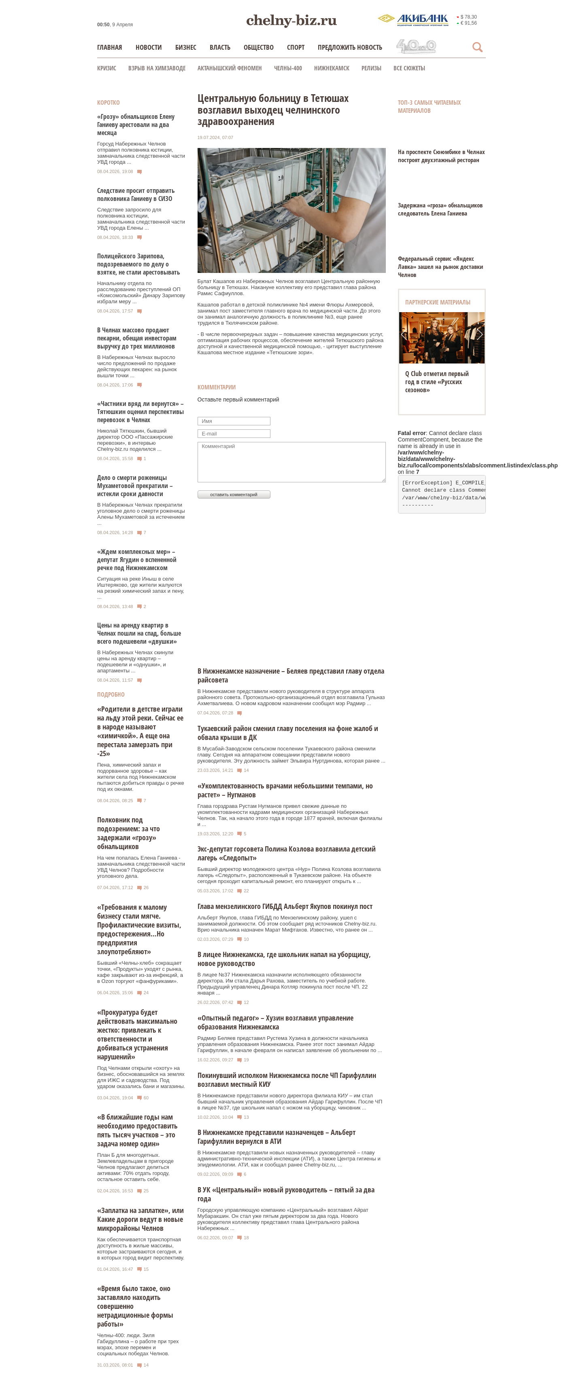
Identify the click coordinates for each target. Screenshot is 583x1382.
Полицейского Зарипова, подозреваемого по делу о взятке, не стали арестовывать (138, 264)
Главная (109, 47)
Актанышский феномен (230, 68)
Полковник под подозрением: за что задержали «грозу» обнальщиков (128, 833)
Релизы (371, 68)
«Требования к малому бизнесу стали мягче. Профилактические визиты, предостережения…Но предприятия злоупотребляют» (139, 929)
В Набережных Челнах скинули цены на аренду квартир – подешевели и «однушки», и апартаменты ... (135, 661)
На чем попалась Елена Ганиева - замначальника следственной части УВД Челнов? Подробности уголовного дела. (141, 867)
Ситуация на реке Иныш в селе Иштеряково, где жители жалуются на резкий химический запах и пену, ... (140, 588)
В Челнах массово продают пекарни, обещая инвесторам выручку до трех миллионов (137, 338)
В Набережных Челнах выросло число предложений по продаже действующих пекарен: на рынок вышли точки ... (137, 366)
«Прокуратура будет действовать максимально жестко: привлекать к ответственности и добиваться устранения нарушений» (137, 1034)
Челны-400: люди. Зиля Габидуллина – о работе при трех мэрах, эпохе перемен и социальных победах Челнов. (138, 1344)
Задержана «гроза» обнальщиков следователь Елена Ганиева (440, 209)
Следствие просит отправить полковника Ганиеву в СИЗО (136, 194)
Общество (259, 47)
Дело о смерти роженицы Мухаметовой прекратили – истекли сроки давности (135, 485)
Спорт (295, 47)
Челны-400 (288, 68)
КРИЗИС (106, 68)
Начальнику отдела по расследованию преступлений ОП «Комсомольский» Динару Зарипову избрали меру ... (141, 292)
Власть (220, 47)
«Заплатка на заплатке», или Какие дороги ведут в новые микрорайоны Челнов (140, 1219)
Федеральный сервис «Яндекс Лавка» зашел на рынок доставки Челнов (440, 266)
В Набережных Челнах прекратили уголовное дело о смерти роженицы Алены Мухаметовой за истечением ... (141, 514)
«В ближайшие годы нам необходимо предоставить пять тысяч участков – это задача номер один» (137, 1130)
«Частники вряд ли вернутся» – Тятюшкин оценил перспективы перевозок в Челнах (140, 411)
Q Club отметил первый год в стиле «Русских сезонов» (437, 381)
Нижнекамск (331, 68)
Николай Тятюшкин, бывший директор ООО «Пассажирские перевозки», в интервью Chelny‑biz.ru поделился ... (135, 440)
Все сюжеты (409, 68)
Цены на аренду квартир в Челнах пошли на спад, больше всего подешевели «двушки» (139, 633)
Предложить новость (350, 47)
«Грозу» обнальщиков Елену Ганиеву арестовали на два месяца (135, 124)
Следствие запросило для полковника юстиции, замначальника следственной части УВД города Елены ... (141, 219)
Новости (149, 47)
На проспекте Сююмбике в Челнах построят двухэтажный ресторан (441, 156)
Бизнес (185, 47)
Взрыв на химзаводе (156, 68)
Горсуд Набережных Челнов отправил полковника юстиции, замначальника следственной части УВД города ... (141, 153)
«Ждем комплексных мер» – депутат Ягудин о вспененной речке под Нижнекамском (137, 559)
